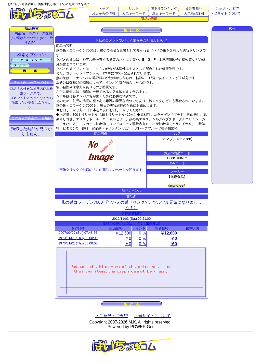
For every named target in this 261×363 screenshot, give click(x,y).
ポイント (139, 228)
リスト (134, 8)
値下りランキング (164, 8)
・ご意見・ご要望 (225, 8)
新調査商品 (194, 8)
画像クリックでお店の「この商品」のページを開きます (100, 168)
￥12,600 (123, 233)
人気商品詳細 (194, 13)
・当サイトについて (226, 13)
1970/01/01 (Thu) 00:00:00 (78, 238)
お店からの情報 (103, 13)
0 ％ (142, 233)
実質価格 (161, 228)
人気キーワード (133, 13)
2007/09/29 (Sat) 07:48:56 (78, 233)
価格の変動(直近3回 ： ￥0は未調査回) (131, 223)
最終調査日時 (131, 213)
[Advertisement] (232, 107)
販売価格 (116, 228)
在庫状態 (192, 228)
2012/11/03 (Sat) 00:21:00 (131, 219)
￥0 (128, 238)
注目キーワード (163, 13)
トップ (104, 8)
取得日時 (78, 228)
